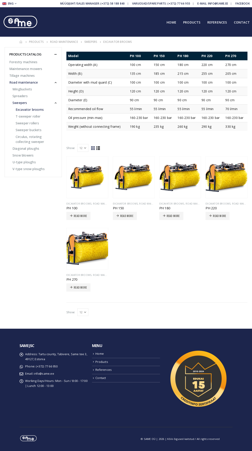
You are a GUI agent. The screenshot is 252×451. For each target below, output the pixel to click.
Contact (242, 22)
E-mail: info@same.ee (212, 3)
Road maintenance (105, 203)
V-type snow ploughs (28, 169)
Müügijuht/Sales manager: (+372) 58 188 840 (92, 3)
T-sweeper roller (28, 116)
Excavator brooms (78, 203)
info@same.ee (44, 374)
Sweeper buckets (28, 130)
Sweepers (19, 103)
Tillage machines (22, 75)
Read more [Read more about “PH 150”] (126, 216)
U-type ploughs (24, 162)
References (217, 22)
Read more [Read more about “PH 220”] (219, 216)
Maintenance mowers (25, 69)
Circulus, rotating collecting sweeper (30, 139)
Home (171, 22)
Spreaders (20, 96)
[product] (87, 177)
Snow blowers (23, 155)
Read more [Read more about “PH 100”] (80, 216)
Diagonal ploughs (25, 148)
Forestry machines (23, 62)
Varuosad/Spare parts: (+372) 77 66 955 (161, 3)
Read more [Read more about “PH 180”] (173, 216)
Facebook (242, 3)
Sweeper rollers (27, 123)
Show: (70, 148)
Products (192, 22)
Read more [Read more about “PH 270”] (80, 287)
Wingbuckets (22, 89)
